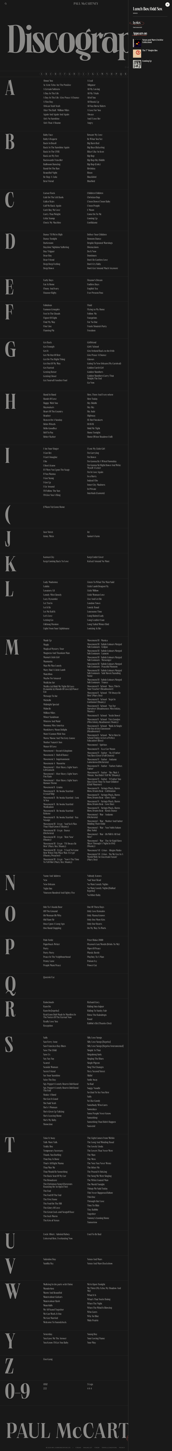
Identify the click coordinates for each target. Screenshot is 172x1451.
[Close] (167, 4)
